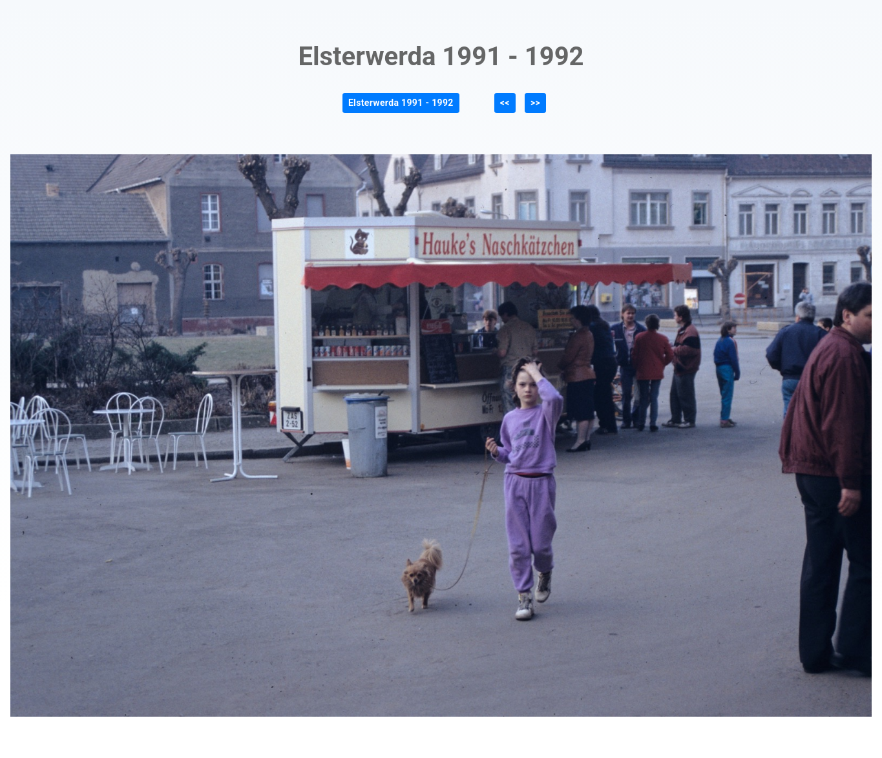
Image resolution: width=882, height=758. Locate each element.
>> (535, 102)
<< (505, 102)
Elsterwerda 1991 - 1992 (401, 102)
